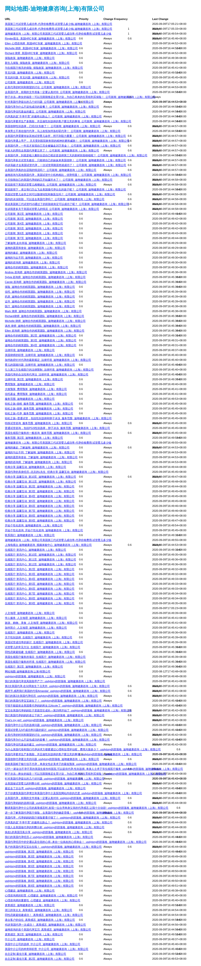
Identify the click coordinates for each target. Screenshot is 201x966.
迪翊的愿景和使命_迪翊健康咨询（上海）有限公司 (35, 247)
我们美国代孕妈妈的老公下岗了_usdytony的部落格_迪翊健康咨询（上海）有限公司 (54, 715)
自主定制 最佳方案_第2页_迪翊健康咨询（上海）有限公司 (39, 958)
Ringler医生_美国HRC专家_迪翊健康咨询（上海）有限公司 (40, 38)
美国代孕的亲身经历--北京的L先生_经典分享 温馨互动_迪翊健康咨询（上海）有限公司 (57, 471)
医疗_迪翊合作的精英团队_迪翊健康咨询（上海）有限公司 (40, 306)
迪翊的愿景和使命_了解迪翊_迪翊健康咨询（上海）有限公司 (41, 457)
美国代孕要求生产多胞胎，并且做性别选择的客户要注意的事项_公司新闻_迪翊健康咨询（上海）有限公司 (68, 121)
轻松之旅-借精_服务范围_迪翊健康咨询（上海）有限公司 (39, 403)
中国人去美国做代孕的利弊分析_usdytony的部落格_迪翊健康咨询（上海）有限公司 (54, 827)
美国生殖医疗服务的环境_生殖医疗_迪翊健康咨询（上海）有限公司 (45, 661)
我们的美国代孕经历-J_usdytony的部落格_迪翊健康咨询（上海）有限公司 (49, 837)
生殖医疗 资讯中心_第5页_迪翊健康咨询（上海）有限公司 (39, 583)
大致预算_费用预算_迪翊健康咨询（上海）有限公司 (36, 389)
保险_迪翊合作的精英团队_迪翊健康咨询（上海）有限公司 (40, 286)
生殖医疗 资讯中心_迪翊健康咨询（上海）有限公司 (35, 549)
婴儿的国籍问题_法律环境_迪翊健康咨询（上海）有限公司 (40, 364)
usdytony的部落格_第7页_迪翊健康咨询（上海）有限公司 (39, 875)
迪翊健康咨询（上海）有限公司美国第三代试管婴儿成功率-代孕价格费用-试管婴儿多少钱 (58, 33)
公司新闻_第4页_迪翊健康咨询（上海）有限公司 (34, 223)
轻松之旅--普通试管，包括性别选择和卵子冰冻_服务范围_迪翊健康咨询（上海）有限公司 (58, 418)
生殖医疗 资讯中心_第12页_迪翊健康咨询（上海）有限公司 (40, 564)
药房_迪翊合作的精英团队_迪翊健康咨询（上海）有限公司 (40, 296)
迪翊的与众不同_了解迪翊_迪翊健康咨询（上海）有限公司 (40, 452)
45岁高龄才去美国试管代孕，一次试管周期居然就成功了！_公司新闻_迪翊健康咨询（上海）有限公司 (65, 165)
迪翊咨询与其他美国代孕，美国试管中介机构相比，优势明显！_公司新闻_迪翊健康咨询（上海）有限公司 (68, 174)
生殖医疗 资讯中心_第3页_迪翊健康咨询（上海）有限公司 (39, 574)
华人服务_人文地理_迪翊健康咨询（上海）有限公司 (36, 617)
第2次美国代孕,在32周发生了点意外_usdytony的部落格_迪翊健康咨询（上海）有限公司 (57, 686)
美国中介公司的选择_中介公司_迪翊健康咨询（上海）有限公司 (42, 944)
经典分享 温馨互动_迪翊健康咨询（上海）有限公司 (35, 466)
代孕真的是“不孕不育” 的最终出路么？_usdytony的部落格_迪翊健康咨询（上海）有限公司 (58, 822)
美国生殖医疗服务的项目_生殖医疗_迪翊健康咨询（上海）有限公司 (45, 656)
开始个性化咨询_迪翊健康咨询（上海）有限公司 (34, 525)
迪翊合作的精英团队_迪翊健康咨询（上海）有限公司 (36, 267)
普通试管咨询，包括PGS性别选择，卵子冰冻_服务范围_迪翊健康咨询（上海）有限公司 (57, 428)
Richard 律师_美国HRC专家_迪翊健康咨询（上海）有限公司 (41, 53)
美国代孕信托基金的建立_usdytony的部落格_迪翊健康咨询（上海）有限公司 (50, 744)
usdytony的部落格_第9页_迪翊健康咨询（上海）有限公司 (39, 885)
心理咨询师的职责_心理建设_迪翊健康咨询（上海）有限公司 (41, 895)
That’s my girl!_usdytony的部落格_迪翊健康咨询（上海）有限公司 (44, 720)
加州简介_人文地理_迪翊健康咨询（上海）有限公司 (36, 627)
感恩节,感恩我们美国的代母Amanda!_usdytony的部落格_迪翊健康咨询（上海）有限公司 (58, 690)
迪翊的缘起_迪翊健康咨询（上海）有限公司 (31, 252)
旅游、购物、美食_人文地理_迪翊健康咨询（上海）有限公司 (41, 622)
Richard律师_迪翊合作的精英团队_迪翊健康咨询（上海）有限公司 (44, 316)
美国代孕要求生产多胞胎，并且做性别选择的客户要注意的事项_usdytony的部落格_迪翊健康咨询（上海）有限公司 (73, 754)
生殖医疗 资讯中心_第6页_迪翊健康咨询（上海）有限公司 (39, 588)
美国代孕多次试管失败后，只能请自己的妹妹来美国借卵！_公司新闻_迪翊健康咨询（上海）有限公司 (65, 160)
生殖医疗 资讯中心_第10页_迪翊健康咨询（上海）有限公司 (40, 554)
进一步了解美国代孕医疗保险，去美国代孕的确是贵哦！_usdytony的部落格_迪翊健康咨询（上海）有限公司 (69, 812)
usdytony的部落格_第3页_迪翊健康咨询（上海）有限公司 (39, 856)
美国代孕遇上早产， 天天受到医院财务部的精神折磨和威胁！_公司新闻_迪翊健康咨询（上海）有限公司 (67, 140)
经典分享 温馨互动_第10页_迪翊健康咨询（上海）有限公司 (40, 476)
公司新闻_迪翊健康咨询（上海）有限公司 (30, 82)
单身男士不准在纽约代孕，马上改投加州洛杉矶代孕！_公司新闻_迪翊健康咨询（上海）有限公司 (63, 131)
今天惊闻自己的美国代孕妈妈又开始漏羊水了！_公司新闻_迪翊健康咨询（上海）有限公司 (58, 179)
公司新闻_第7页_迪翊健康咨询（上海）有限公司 (34, 238)
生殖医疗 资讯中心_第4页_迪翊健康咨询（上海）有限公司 (39, 578)
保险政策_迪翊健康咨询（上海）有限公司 (30, 57)
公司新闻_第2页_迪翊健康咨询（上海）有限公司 (34, 213)
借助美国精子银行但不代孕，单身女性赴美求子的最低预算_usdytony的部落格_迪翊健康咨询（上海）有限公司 (71, 763)
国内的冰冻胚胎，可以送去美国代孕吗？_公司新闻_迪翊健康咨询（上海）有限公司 (54, 199)
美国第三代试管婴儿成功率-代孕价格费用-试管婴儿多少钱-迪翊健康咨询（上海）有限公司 (58, 23)
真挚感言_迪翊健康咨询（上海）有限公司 (30, 905)
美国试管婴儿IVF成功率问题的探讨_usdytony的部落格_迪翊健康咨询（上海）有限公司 (57, 729)
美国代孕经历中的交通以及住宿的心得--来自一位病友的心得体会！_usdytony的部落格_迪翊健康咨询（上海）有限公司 (76, 841)
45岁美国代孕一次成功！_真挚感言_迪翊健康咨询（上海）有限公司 (45, 924)
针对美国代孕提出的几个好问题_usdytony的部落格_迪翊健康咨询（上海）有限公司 (54, 778)
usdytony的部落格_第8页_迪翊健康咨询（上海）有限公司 (39, 880)
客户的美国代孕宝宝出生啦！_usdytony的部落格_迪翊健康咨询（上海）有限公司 (53, 846)
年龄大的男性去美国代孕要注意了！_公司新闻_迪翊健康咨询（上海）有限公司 (52, 150)
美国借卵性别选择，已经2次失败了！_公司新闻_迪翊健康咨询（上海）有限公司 (52, 126)
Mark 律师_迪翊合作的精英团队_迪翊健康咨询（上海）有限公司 (43, 311)
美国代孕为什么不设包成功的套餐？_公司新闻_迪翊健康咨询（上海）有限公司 (52, 106)
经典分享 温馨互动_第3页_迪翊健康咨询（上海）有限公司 (39, 491)
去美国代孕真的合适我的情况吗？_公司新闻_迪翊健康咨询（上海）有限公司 (50, 169)
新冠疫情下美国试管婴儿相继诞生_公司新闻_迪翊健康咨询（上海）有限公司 (50, 184)
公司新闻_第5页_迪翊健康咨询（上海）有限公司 (34, 228)
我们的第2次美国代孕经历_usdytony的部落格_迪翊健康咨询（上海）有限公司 (51, 695)
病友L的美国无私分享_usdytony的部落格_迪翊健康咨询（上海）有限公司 (48, 832)
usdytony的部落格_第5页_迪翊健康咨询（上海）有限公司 (39, 866)
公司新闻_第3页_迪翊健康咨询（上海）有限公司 (34, 218)
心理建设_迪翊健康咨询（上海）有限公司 (30, 890)
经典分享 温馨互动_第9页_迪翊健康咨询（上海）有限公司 (39, 520)
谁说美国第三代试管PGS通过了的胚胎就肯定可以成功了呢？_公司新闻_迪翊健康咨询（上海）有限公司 (67, 204)
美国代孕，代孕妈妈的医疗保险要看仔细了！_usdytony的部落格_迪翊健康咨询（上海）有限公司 (63, 817)
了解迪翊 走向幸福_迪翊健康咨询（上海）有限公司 (35, 243)
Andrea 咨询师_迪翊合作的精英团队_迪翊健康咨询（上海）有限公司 (46, 272)
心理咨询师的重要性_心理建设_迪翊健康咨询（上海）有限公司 (42, 900)
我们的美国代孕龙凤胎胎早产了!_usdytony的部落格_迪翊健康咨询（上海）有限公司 (55, 681)
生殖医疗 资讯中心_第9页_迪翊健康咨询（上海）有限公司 (39, 603)
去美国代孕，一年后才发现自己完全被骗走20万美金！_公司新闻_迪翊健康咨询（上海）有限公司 (63, 145)
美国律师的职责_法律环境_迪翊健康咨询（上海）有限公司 (40, 354)
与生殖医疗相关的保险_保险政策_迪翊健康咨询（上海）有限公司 (44, 67)
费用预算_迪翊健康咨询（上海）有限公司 (30, 384)
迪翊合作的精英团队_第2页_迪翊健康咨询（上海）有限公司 (40, 335)
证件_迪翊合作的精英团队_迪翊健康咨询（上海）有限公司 (40, 301)
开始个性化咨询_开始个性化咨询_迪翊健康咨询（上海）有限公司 (44, 530)
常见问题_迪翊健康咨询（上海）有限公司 (30, 72)
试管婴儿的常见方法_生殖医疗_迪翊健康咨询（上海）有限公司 (42, 647)
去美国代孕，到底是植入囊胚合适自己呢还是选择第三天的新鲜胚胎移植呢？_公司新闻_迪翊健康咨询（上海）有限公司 (76, 155)
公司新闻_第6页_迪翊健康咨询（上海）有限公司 (34, 233)
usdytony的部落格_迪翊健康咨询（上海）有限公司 (35, 676)
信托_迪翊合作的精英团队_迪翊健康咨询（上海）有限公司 (40, 291)
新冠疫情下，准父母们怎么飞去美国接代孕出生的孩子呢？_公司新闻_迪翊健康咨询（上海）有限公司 (65, 189)
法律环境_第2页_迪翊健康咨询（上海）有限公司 (34, 379)
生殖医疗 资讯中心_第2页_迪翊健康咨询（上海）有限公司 (39, 569)
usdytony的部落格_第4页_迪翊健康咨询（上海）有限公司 (39, 861)
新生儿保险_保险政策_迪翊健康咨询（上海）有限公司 (37, 62)
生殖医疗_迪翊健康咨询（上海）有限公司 (30, 632)
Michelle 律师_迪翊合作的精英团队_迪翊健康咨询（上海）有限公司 (45, 320)
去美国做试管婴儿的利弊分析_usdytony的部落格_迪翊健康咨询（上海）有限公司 (53, 783)
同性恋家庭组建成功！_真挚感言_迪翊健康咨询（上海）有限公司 (44, 914)
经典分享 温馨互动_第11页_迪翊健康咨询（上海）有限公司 (40, 481)
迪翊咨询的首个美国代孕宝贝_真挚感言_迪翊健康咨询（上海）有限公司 (48, 929)
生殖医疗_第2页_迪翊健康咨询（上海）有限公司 (34, 666)
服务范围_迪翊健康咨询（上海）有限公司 (30, 398)
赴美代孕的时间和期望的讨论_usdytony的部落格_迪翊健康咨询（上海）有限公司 (53, 734)
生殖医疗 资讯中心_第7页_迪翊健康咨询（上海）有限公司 (39, 593)
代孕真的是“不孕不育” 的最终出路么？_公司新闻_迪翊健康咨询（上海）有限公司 (53, 116)
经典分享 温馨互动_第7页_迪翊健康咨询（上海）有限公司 (39, 510)
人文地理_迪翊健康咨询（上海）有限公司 (30, 613)
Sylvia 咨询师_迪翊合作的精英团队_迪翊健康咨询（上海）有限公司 (45, 277)
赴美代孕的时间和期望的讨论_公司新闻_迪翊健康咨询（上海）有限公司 (48, 87)
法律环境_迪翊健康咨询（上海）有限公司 (30, 350)
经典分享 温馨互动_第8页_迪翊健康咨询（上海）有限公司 (39, 515)
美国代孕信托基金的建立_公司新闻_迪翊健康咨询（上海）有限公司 (45, 111)
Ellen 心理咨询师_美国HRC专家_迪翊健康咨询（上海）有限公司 (43, 43)
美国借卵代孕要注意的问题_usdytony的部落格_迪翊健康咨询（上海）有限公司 (52, 759)
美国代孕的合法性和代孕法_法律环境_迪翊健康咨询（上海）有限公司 (46, 374)
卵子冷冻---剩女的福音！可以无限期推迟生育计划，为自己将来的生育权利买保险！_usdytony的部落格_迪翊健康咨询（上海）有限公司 (85, 773)
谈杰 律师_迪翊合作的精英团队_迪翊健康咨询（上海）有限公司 (43, 325)
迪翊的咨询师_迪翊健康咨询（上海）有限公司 (32, 262)
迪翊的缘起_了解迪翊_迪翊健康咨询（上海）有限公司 (37, 447)
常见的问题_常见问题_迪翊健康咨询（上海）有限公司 (37, 77)
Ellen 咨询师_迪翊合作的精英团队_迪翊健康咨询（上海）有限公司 (44, 330)
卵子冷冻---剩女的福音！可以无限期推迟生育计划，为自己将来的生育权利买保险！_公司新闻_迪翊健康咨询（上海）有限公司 (80, 96)
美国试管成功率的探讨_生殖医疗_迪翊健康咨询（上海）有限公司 (44, 642)
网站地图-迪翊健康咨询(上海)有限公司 (27, 671)
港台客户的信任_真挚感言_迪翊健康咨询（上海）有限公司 (40, 919)
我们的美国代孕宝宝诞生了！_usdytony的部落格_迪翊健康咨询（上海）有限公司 (53, 700)
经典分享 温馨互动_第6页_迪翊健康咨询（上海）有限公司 (39, 505)
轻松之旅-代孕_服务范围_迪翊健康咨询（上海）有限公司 (39, 413)
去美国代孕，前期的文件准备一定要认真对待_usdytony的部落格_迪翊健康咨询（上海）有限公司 (63, 798)
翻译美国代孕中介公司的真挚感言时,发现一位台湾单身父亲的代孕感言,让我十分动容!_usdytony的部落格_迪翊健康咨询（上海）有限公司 (86, 807)
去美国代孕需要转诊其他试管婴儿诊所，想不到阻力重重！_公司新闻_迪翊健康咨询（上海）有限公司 (65, 135)
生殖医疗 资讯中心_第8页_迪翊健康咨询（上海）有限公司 (39, 598)
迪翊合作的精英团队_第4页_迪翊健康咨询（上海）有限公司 (40, 345)
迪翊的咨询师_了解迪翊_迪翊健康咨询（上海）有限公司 (38, 462)
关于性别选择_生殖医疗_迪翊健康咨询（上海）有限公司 (38, 637)
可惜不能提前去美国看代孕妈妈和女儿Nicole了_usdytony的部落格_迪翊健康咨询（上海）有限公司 (64, 705)
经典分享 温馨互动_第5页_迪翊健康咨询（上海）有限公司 (39, 501)
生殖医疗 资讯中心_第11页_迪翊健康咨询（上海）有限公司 (40, 559)
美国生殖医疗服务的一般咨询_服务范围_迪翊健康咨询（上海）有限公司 (48, 432)
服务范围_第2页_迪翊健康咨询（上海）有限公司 (34, 437)
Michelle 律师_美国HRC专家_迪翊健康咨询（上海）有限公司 (41, 48)
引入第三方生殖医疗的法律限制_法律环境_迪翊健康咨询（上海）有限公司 (49, 369)
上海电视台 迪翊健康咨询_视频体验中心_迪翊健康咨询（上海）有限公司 (48, 544)
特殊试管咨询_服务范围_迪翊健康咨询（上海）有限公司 (38, 423)
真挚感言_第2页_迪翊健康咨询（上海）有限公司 (34, 934)
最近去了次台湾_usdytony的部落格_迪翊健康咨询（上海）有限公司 (45, 788)
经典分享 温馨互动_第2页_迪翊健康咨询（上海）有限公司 (39, 486)
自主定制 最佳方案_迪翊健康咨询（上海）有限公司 (35, 953)
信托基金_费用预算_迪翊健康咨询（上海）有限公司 (36, 393)
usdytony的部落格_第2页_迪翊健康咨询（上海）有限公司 (39, 851)
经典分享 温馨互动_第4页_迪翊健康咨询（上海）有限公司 (39, 496)
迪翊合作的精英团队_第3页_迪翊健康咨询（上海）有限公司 (40, 340)
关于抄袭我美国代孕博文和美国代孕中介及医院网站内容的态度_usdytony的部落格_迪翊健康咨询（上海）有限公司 (73, 793)
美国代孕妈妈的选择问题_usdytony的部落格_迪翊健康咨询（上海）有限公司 (50, 802)
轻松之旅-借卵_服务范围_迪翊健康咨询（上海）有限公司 (39, 408)
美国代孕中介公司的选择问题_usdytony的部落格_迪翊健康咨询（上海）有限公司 (53, 725)
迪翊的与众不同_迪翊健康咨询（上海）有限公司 (34, 257)
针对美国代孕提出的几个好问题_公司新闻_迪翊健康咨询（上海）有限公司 (49, 101)
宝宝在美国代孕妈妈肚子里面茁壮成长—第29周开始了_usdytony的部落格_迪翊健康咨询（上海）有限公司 (68, 710)
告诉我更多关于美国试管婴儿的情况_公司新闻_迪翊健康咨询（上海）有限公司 (52, 208)
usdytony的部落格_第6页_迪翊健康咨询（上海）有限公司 (39, 871)
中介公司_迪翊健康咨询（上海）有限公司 (30, 939)
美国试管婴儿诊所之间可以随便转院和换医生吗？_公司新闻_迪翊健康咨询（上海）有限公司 (60, 194)
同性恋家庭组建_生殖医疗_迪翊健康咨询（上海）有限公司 (40, 651)
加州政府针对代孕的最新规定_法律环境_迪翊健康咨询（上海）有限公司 (48, 359)
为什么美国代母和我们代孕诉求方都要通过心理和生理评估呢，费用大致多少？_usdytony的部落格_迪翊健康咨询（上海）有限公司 (83, 749)
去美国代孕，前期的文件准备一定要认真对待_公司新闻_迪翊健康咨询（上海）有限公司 (57, 92)
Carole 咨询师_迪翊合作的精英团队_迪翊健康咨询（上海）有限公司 (45, 281)
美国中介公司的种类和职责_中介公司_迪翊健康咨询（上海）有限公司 (46, 948)
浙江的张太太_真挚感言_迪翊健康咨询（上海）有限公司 (38, 910)
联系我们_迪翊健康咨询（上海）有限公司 (30, 535)
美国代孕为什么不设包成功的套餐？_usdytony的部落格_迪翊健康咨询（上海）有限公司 (57, 739)
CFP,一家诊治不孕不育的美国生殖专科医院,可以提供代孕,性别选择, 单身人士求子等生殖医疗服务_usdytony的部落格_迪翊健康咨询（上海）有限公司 (94, 768)
